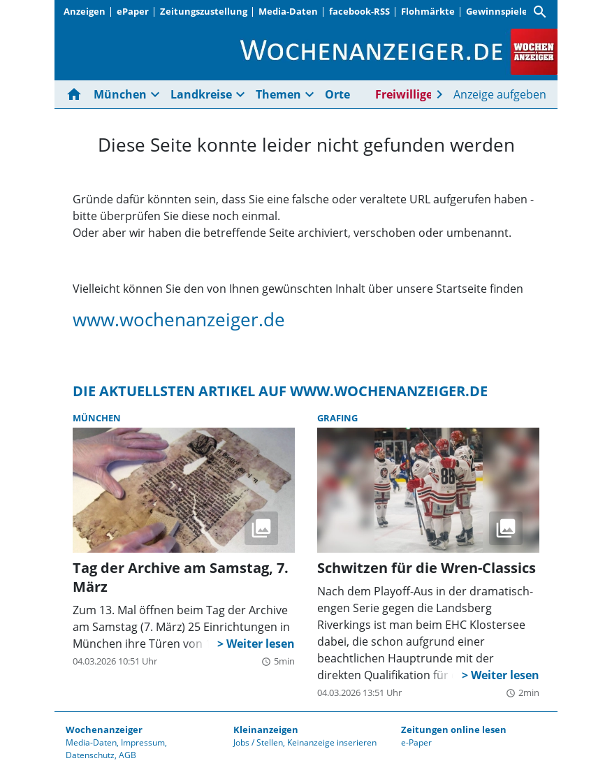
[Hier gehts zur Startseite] (77, 94)
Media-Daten (288, 11)
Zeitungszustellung (203, 11)
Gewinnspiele (496, 11)
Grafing (337, 418)
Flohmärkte (428, 11)
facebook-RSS (359, 11)
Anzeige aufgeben (499, 94)
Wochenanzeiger (104, 729)
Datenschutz (90, 755)
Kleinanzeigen (265, 729)
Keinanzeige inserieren (332, 742)
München (120, 94)
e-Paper (416, 742)
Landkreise (201, 94)
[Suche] (540, 11)
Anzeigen (84, 11)
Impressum (143, 742)
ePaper (133, 11)
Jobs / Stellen (258, 742)
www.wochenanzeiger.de (179, 319)
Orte (337, 94)
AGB (127, 755)
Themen (278, 94)
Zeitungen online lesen (454, 729)
